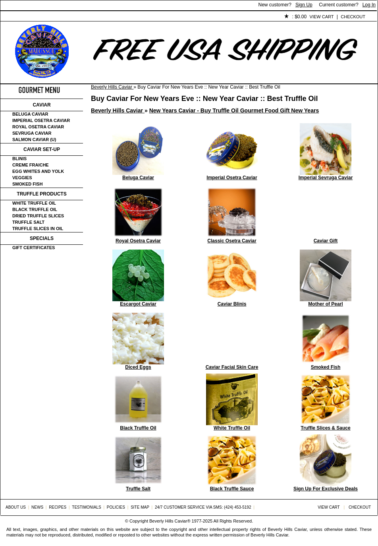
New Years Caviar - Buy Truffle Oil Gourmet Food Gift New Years (234, 110)
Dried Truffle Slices (38, 215)
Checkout (353, 16)
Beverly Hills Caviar (112, 87)
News (37, 507)
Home (13, 17)
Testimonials (144, 17)
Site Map (140, 507)
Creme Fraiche (30, 165)
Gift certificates (33, 247)
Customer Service (91, 17)
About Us (44, 17)
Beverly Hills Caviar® (169, 521)
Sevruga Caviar (31, 133)
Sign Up (303, 5)
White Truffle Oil (34, 203)
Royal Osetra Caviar (38, 126)
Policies (183, 17)
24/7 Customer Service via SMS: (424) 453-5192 (203, 507)
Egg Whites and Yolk (38, 171)
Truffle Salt (28, 222)
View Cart (322, 16)
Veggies (22, 177)
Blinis (19, 158)
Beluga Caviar (30, 114)
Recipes (57, 507)
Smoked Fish (27, 184)
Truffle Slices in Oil (37, 228)
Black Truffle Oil (34, 209)
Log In (369, 5)
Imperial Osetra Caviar (41, 120)
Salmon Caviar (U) (34, 139)
